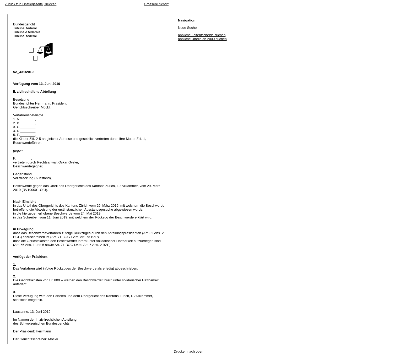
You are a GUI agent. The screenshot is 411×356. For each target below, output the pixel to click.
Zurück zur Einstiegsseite (24, 4)
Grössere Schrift (156, 4)
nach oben (195, 351)
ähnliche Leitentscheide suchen (201, 35)
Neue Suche (187, 28)
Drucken (50, 4)
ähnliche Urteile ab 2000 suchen (202, 39)
